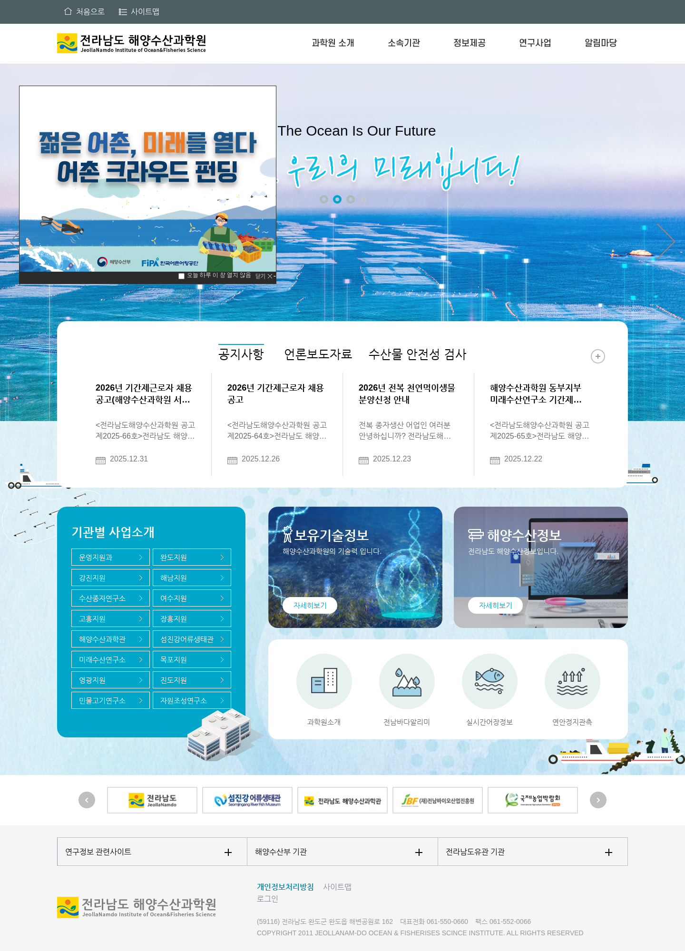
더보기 (598, 356)
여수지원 (173, 598)
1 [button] (324, 199)
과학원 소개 (333, 44)
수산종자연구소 (102, 598)
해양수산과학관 (102, 639)
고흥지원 (92, 619)
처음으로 (90, 12)
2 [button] (337, 199)
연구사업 (535, 44)
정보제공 (469, 44)
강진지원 (92, 578)
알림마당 (601, 44)
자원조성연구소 (183, 700)
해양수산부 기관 (338, 852)
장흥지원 (173, 619)
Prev (86, 800)
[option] (342, 245)
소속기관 (404, 44)
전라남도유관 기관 (529, 852)
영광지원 (92, 680)
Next (598, 800)
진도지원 (173, 680)
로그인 (267, 899)
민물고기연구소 (102, 700)
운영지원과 (95, 557)
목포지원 (173, 660)
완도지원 (173, 557)
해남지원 (173, 578)
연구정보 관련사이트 (148, 852)
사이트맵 (145, 12)
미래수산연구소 (102, 660)
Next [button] (666, 241)
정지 (363, 199)
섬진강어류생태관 (187, 639)
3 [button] (350, 199)
